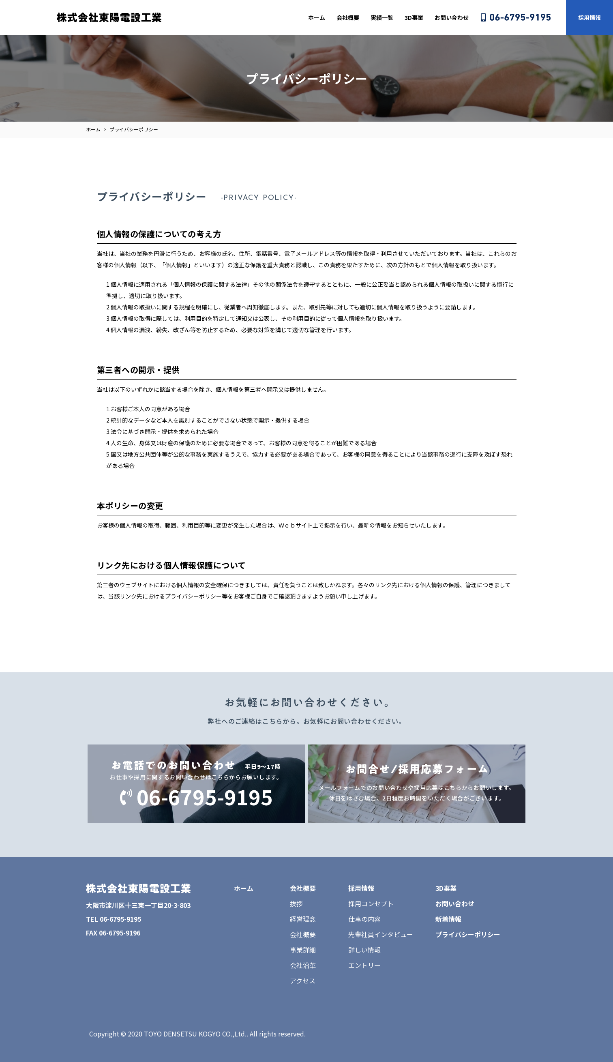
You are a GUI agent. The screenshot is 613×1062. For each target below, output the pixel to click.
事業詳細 (303, 950)
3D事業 (414, 17)
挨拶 (296, 903)
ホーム (316, 17)
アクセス (302, 980)
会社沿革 (303, 965)
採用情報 (589, 17)
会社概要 (348, 17)
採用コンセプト (371, 903)
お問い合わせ (452, 17)
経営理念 (303, 919)
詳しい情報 (364, 950)
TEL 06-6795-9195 (113, 919)
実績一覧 (382, 17)
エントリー (364, 965)
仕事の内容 (364, 919)
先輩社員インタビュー (380, 934)
